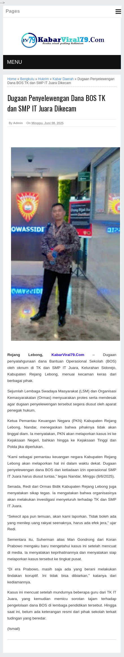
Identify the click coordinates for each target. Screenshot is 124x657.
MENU (14, 62)
